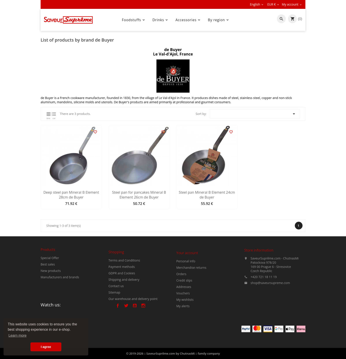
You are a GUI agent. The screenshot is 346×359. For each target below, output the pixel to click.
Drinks (160, 19)
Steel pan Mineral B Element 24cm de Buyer (207, 195)
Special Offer (50, 270)
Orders (181, 295)
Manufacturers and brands (60, 289)
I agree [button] (46, 347)
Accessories (188, 19)
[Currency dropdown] (273, 4)
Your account (187, 274)
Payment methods (122, 285)
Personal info (185, 282)
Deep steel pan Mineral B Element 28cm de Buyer (71, 195)
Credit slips (184, 302)
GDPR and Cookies (122, 292)
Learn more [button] (17, 335)
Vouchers (183, 314)
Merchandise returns (191, 289)
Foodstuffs (134, 19)
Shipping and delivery (124, 298)
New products (51, 283)
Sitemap (114, 311)
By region (218, 19)
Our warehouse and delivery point (133, 317)
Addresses (183, 308)
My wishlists (185, 321)
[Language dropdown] (257, 4)
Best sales (48, 276)
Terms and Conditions (124, 279)
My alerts (183, 327)
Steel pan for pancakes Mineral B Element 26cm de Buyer (139, 195)
